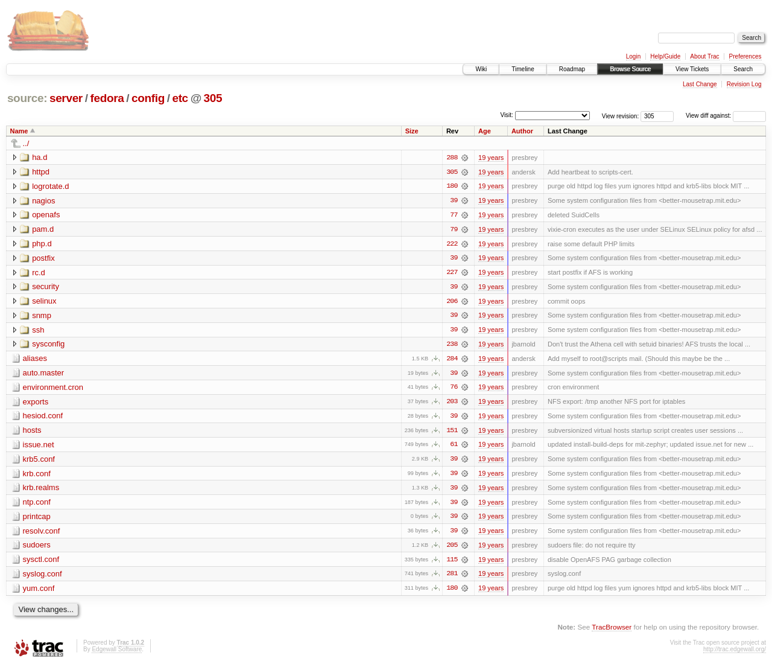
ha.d (39, 157)
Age (484, 131)
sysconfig (48, 345)
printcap (37, 519)
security (45, 287)
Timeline (522, 69)
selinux (44, 302)
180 (451, 186)
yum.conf (39, 591)
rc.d (38, 273)
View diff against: (726, 115)
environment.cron (53, 389)
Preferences (745, 56)
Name (19, 131)
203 (451, 404)
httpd (40, 171)
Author (522, 131)
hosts (32, 432)
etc (180, 98)
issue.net (38, 446)
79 (453, 230)
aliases (35, 360)
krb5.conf (39, 461)
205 (451, 549)
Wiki (481, 69)
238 (451, 346)
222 (451, 244)
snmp (41, 316)
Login (633, 56)
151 (451, 433)
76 (453, 389)
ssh (38, 331)
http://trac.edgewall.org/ (734, 653)
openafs (46, 215)
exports (36, 403)
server (66, 98)
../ (26, 143)
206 (451, 302)
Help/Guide (665, 56)
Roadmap (572, 69)
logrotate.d (50, 186)
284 (451, 360)
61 (453, 447)
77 (453, 215)
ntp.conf (37, 504)
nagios (43, 200)
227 (451, 273)
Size (412, 131)
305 (213, 98)
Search (743, 69)
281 (451, 577)
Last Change (700, 84)
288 (451, 157)
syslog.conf (42, 577)
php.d (42, 244)
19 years (491, 157)
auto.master (44, 374)
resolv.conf (41, 533)
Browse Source (630, 69)
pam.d (43, 229)
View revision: (620, 115)
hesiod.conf (43, 418)
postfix (43, 258)
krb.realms (41, 490)
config (148, 98)
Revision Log (744, 84)
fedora (107, 98)
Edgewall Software (117, 653)
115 (451, 563)
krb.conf (37, 475)
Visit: (506, 115)
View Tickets (692, 69)
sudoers (37, 548)
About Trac (704, 56)
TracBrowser (611, 631)
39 (453, 201)
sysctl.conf (41, 562)
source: (27, 98)
